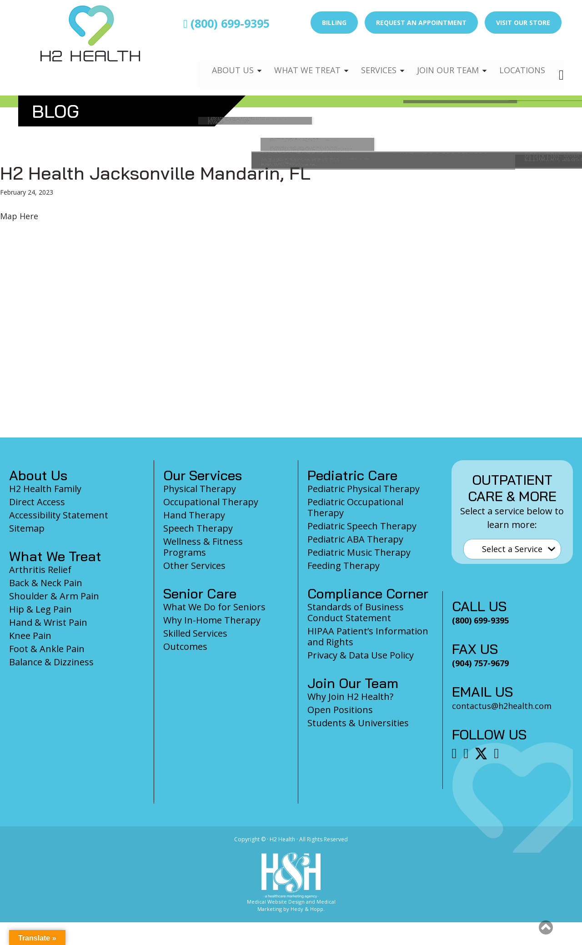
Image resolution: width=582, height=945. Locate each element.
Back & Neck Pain (45, 583)
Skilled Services (195, 633)
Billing (334, 22)
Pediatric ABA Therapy (355, 539)
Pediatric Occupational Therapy (355, 507)
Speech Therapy (198, 528)
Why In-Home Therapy (212, 620)
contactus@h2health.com (502, 705)
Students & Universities (358, 723)
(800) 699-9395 (226, 23)
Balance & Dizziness (51, 662)
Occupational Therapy (210, 502)
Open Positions (340, 710)
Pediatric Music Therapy (359, 552)
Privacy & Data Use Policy (360, 655)
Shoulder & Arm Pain (54, 596)
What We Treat (297, 61)
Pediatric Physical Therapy (363, 489)
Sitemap (27, 528)
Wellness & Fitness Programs (203, 546)
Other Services (194, 565)
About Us (221, 61)
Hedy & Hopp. (308, 908)
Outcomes (185, 646)
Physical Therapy (199, 489)
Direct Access (37, 502)
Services (372, 61)
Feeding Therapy (343, 565)
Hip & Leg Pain (40, 609)
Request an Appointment (421, 22)
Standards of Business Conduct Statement (355, 612)
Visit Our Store (523, 22)
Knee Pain (30, 635)
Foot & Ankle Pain (47, 649)
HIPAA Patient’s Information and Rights (367, 636)
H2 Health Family (45, 489)
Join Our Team (444, 61)
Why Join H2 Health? (350, 696)
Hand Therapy (194, 515)
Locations (521, 61)
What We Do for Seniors (214, 607)
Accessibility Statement (58, 515)
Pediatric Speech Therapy (361, 526)
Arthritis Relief (40, 569)
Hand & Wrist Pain (48, 622)
